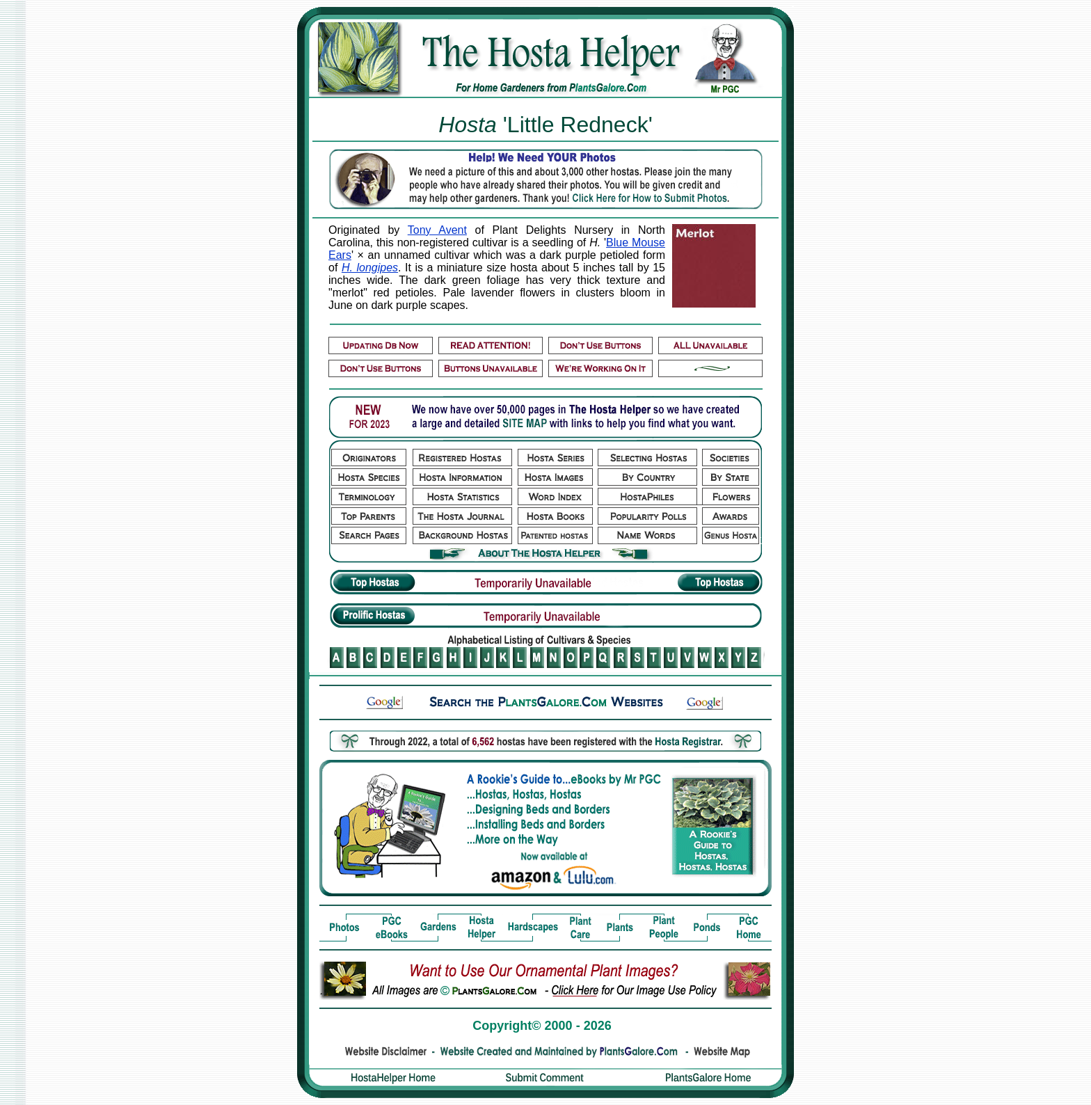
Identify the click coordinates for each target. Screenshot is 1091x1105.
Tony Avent (437, 230)
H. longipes (370, 267)
